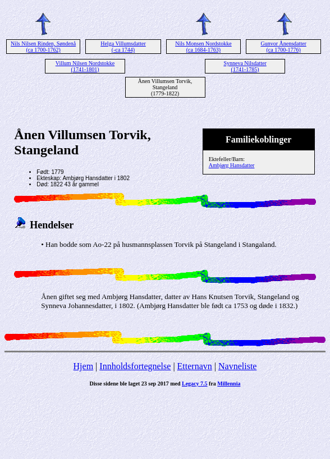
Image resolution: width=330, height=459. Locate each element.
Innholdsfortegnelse (135, 366)
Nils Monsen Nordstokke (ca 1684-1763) (203, 46)
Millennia (228, 383)
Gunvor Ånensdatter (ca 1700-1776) (283, 46)
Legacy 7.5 (195, 383)
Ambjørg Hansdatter (232, 165)
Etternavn (194, 366)
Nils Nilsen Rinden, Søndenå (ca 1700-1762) (43, 46)
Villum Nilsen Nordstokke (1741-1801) (85, 66)
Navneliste (237, 366)
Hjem (84, 366)
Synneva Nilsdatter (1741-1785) (244, 66)
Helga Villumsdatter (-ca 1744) (123, 46)
